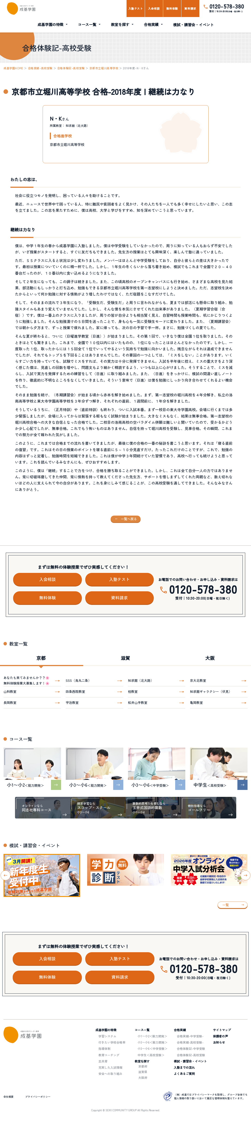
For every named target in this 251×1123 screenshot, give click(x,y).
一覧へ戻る (129, 519)
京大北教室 (198, 680)
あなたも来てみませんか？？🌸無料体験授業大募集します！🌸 (26, 680)
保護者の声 (220, 1036)
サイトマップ (222, 1030)
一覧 (225, 904)
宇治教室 (72, 702)
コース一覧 (87, 24)
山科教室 (9, 691)
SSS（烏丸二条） (78, 680)
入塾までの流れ (184, 1067)
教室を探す (120, 24)
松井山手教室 (137, 702)
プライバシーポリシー (37, 1096)
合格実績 (151, 24)
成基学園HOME (13, 68)
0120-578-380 (227, 6)
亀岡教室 (196, 702)
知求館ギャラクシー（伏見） (211, 691)
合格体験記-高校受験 (71, 68)
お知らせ (219, 1042)
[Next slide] (246, 875)
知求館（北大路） (141, 680)
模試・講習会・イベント (193, 24)
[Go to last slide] (6, 875)
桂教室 (133, 691)
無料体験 (172, 8)
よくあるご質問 (184, 1073)
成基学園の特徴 (50, 24)
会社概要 (8, 1096)
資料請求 (190, 8)
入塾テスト (135, 8)
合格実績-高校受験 (40, 68)
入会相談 (153, 8)
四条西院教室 (75, 691)
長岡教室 (9, 702)
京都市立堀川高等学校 (103, 68)
